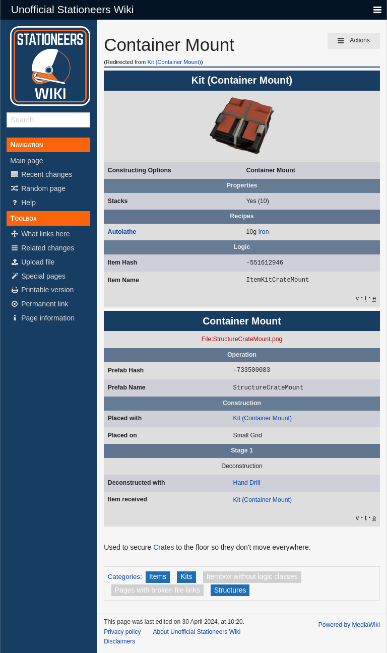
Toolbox (23, 218)
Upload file (32, 262)
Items (157, 576)
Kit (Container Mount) (174, 62)
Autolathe (122, 231)
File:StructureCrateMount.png (242, 339)
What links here (40, 234)
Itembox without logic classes (252, 576)
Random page (38, 188)
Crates (163, 547)
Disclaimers (119, 641)
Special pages (38, 276)
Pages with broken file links (157, 590)
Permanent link (39, 304)
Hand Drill (247, 482)
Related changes (42, 248)
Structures (230, 590)
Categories (124, 576)
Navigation (26, 145)
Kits (186, 576)
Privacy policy (122, 631)
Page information (42, 318)
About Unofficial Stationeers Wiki (196, 631)
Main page (26, 161)
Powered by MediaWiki (349, 624)
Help (23, 203)
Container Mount (270, 170)
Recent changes (41, 174)
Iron (263, 231)
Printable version (42, 290)
